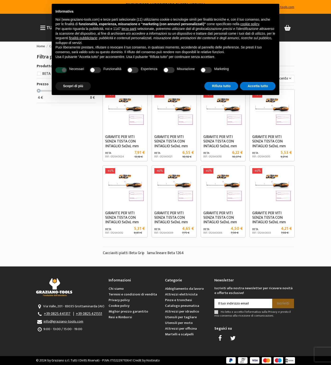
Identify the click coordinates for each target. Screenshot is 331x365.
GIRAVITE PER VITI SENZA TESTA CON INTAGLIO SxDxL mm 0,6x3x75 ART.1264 (220, 220)
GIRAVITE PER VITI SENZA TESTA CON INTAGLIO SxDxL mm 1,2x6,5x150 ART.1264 (122, 144)
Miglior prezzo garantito (128, 311)
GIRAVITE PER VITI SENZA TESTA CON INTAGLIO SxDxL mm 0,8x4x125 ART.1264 (269, 144)
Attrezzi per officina (181, 329)
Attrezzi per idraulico (182, 311)
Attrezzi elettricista (181, 294)
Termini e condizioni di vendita (133, 294)
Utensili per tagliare (181, 317)
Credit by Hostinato (146, 360)
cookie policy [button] (249, 24)
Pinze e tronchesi (178, 300)
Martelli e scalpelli (179, 334)
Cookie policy (119, 306)
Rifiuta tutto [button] (221, 86)
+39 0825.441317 (57, 314)
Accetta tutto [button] (258, 86)
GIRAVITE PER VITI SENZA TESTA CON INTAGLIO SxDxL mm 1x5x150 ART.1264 (171, 144)
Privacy (272, 311)
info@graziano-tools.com (63, 321)
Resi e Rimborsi (120, 317)
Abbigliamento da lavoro (184, 289)
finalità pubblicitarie (83, 38)
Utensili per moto (179, 323)
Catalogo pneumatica (182, 306)
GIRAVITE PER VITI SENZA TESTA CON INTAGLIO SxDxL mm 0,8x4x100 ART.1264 (122, 220)
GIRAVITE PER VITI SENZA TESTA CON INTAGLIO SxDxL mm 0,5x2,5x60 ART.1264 (269, 220)
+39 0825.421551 (89, 314)
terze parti (129, 29)
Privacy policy (119, 300)
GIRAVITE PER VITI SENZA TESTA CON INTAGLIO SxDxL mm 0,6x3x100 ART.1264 (171, 220)
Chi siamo (116, 289)
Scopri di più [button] (73, 86)
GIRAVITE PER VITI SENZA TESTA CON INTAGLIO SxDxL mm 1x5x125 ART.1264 (220, 144)
